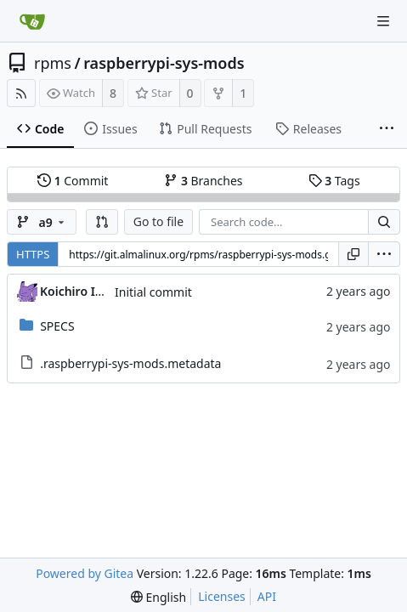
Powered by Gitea (84, 573)
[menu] (384, 254)
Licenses (222, 596)
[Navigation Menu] (383, 21)
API (266, 596)
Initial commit (153, 292)
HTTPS (32, 254)
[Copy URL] (353, 254)
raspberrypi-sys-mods (163, 62)
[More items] (386, 129)
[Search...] (384, 222)
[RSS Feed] (21, 93)
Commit (72, 181)
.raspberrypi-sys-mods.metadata (130, 363)
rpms (52, 62)
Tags (334, 181)
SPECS (57, 326)
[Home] (32, 21)
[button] (102, 222)
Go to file (158, 221)
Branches (203, 181)
